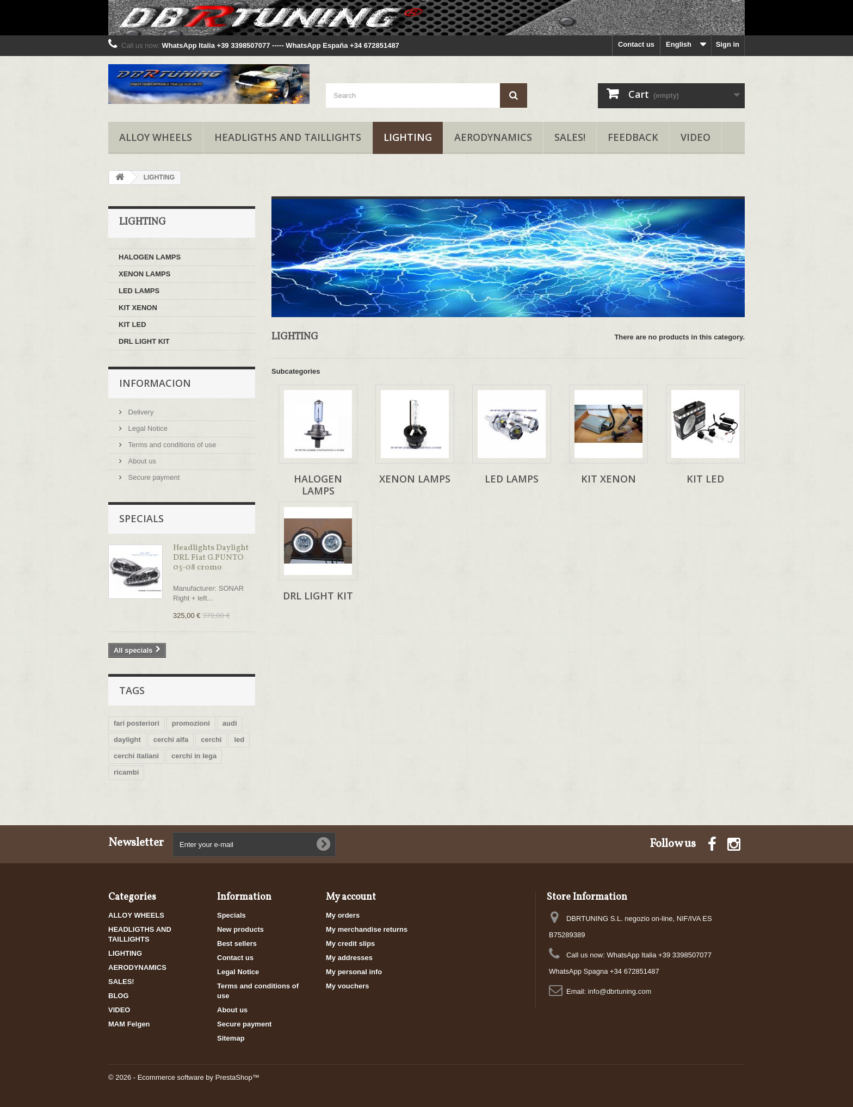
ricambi (126, 772)
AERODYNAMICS (493, 137)
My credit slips (350, 943)
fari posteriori (136, 723)
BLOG (118, 996)
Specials (141, 518)
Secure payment (153, 477)
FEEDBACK (633, 137)
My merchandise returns (366, 929)
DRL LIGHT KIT (144, 341)
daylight (127, 739)
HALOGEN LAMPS (150, 257)
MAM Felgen (129, 1024)
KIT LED (132, 324)
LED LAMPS (139, 291)
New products (240, 929)
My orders (343, 915)
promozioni (191, 723)
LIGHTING (408, 137)
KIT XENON (138, 308)
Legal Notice (147, 428)
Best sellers (237, 943)
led (239, 739)
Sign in (727, 44)
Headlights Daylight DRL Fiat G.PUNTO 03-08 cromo (211, 557)
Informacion (155, 382)
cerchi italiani (136, 756)
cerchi (211, 739)
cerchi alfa (170, 739)
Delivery (140, 412)
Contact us (636, 44)
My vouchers (347, 986)
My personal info (354, 972)
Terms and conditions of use (171, 445)
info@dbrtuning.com (620, 991)
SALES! (569, 137)
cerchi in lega (194, 756)
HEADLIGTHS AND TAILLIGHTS (287, 137)
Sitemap (231, 1038)
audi (229, 723)
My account (351, 897)
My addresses (349, 958)
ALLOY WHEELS (155, 137)
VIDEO (695, 137)
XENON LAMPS (144, 274)
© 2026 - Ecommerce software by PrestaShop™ (183, 1077)
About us (141, 461)
